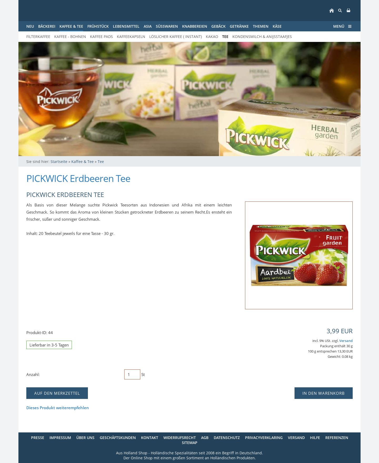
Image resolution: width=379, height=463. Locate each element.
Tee (101, 161)
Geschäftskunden (118, 437)
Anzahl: (33, 374)
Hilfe (315, 437)
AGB (204, 437)
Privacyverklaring (264, 437)
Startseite (59, 161)
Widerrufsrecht (179, 437)
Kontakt (149, 437)
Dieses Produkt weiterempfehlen (57, 407)
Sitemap (189, 442)
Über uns (85, 437)
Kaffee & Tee (82, 161)
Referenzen (336, 437)
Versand (346, 341)
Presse (37, 437)
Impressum (60, 437)
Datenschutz (227, 437)
